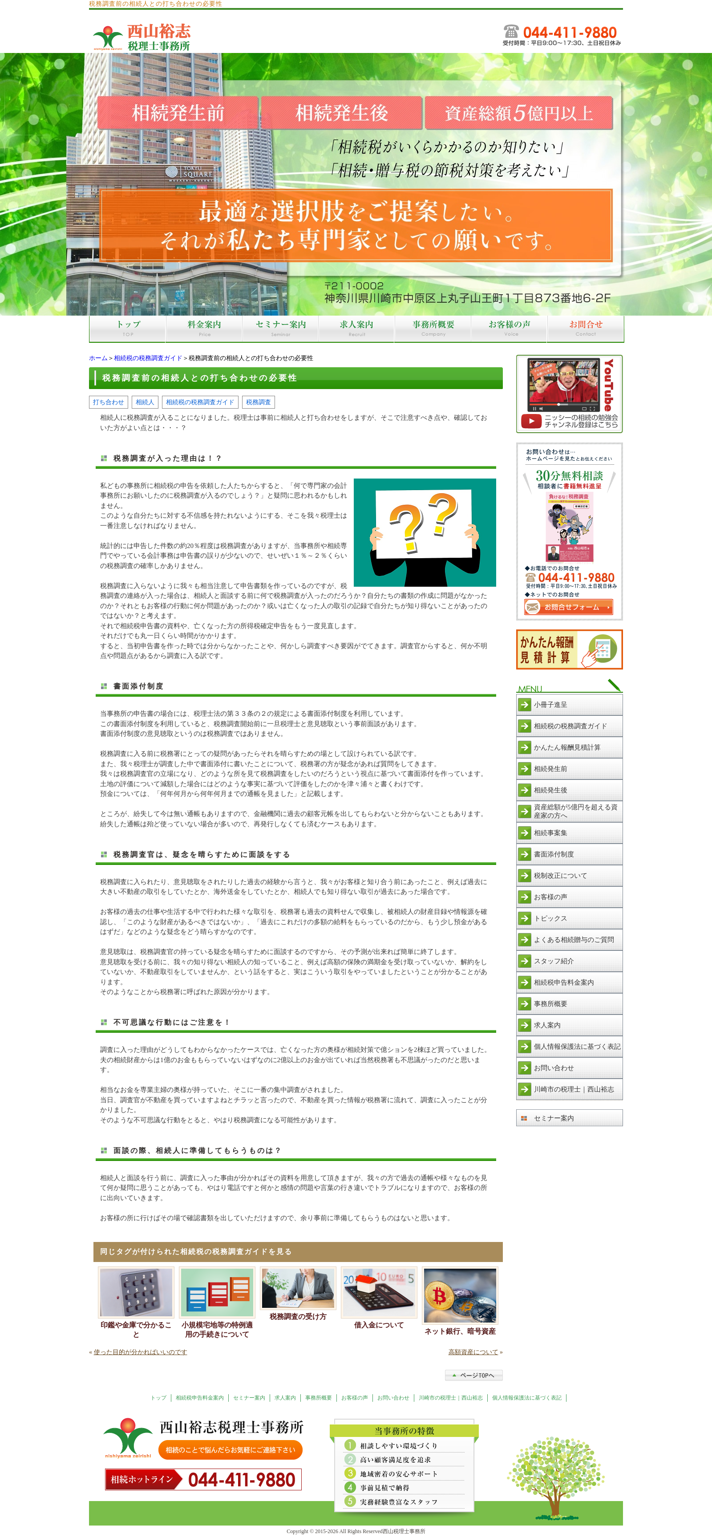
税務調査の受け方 (298, 1316)
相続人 (145, 402)
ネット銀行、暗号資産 (460, 1331)
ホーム (98, 358)
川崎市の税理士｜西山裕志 (574, 1089)
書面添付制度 (554, 854)
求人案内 (547, 1025)
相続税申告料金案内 (564, 982)
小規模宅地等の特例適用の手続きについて (217, 1329)
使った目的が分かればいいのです (140, 1352)
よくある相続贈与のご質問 (574, 939)
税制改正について (560, 875)
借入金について (379, 1325)
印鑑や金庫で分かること (136, 1329)
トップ (158, 1398)
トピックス (550, 918)
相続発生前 (550, 768)
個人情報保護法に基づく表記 (577, 1046)
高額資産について (473, 1352)
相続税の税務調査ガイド (148, 358)
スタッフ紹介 (554, 961)
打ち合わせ (108, 402)
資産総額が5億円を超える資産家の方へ (576, 811)
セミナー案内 (554, 1118)
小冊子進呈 (550, 704)
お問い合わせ (554, 1067)
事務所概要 (550, 1003)
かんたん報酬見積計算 (567, 747)
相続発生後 (550, 790)
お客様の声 (550, 897)
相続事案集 (550, 832)
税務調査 (258, 402)
